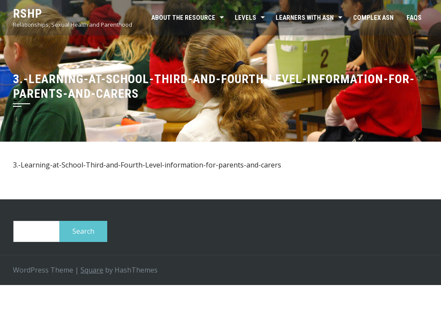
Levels (245, 18)
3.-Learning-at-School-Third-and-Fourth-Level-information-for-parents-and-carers (147, 165)
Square (92, 270)
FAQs (414, 18)
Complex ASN (373, 18)
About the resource (183, 18)
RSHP (27, 13)
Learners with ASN (305, 18)
